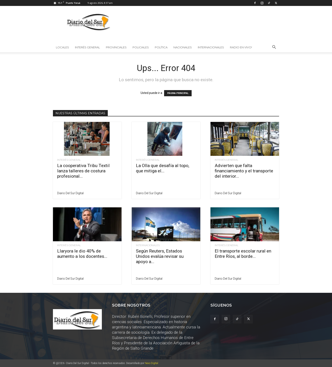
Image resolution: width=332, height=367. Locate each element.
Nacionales (182, 47)
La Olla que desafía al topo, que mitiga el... (162, 168)
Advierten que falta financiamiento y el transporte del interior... (244, 171)
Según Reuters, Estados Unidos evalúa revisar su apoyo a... (160, 256)
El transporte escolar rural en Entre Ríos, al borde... (243, 253)
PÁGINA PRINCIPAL (177, 93)
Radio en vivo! (241, 47)
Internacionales (211, 47)
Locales (62, 47)
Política (161, 47)
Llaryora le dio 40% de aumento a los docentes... (82, 253)
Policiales (141, 47)
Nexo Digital (151, 363)
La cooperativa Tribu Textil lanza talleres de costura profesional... (83, 171)
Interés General (87, 47)
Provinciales (116, 47)
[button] (274, 48)
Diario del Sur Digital (70, 193)
